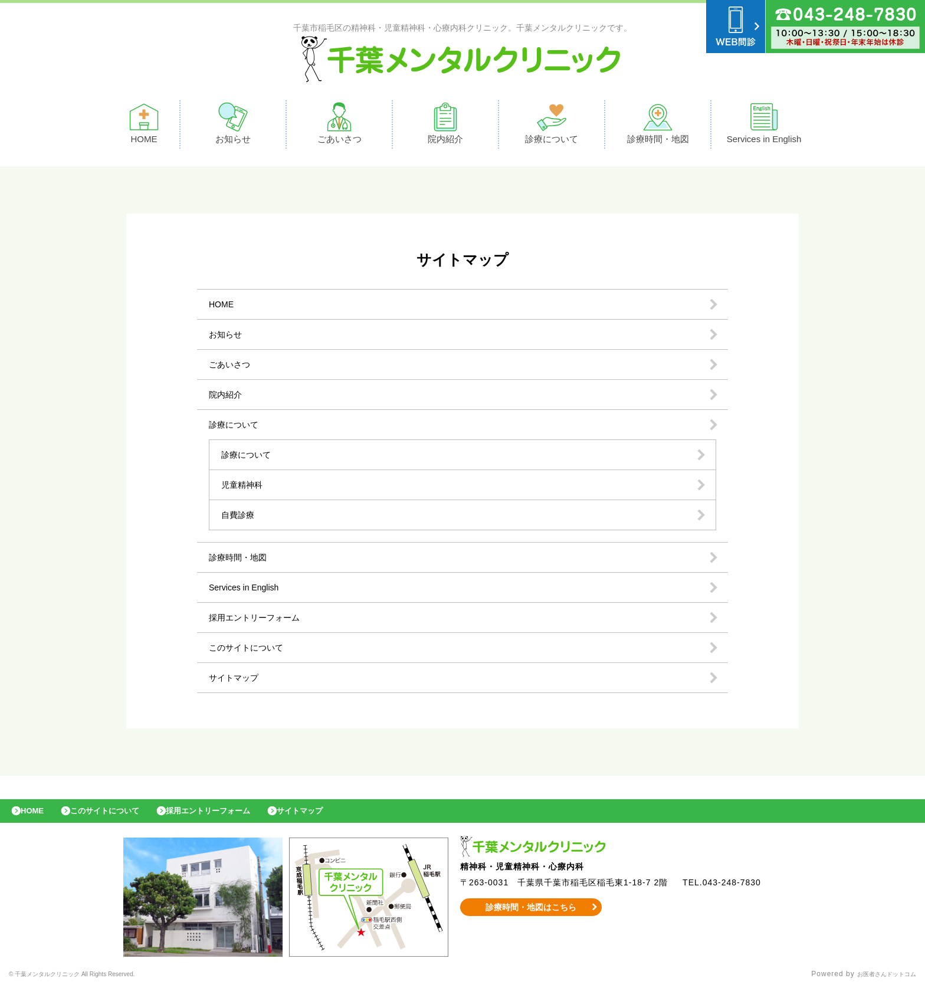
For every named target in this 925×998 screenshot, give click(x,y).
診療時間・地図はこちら (531, 916)
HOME (144, 126)
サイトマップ (237, 680)
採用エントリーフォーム (261, 620)
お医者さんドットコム (877, 983)
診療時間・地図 (658, 126)
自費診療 (240, 518)
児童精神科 (244, 487)
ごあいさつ (339, 126)
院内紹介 (445, 126)
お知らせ (233, 126)
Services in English (764, 126)
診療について (551, 126)
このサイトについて (251, 650)
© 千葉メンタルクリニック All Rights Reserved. (94, 983)
